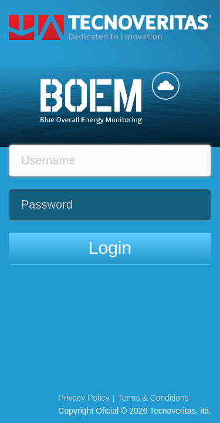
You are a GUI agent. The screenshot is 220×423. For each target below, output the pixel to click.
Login (110, 247)
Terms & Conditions (152, 397)
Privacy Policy (83, 397)
